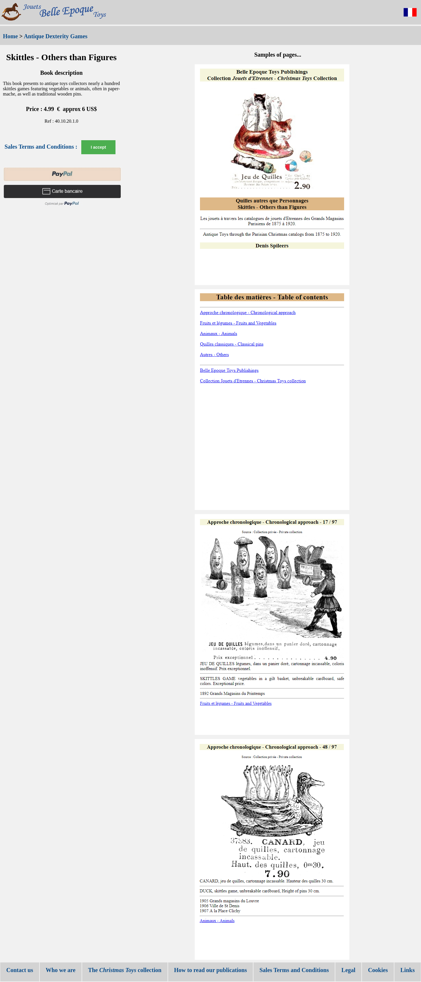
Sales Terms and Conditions (294, 970)
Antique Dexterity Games (55, 36)
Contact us (19, 970)
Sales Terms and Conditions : (40, 146)
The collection (124, 970)
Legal (348, 970)
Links (408, 970)
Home (10, 36)
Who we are (60, 970)
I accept (98, 147)
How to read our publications (210, 970)
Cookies (378, 970)
